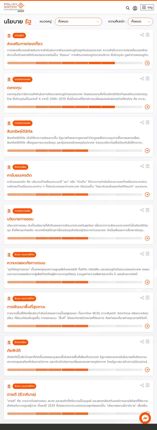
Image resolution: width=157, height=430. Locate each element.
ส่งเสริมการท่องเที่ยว (24, 44)
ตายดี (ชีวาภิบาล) (21, 394)
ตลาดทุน (14, 88)
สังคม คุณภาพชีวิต (24, 254)
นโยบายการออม (20, 219)
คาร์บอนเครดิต (19, 175)
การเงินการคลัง (22, 79)
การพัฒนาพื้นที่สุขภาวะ (26, 307)
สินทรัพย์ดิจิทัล (19, 131)
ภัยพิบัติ (14, 350)
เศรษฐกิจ (19, 35)
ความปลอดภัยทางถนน (26, 263)
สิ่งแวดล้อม (20, 167)
